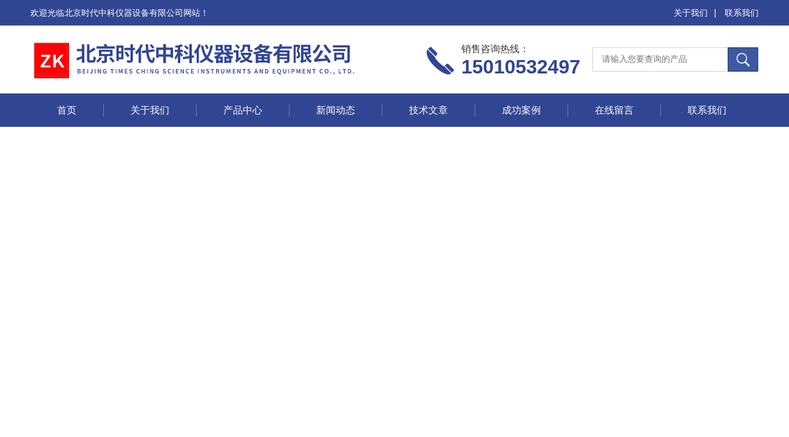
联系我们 (742, 13)
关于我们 (691, 13)
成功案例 (521, 110)
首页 (66, 110)
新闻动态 (335, 110)
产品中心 (242, 110)
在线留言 (614, 110)
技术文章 (428, 110)
